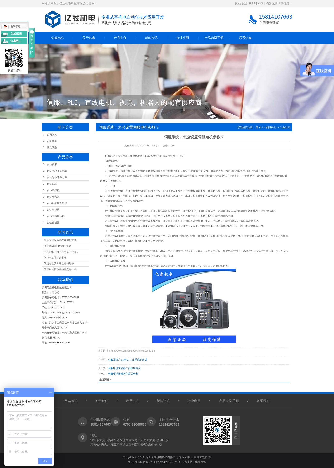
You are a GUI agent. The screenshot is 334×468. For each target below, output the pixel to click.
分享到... (15, 41)
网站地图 (241, 3)
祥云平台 (174, 461)
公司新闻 (52, 134)
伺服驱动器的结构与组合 (57, 246)
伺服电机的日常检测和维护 (59, 263)
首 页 (258, 127)
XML (260, 3)
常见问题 (52, 147)
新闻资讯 (151, 37)
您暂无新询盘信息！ (279, 3)
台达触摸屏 (53, 209)
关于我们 (101, 401)
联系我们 (263, 401)
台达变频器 (53, 196)
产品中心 (120, 37)
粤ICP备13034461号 (140, 461)
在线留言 (16, 33)
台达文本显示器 (56, 216)
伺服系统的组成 (138, 359)
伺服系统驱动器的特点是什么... (61, 269)
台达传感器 (53, 222)
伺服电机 (57, 37)
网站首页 (71, 401)
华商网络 (200, 461)
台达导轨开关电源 (57, 177)
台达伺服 (52, 164)
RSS (252, 3)
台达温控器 (53, 190)
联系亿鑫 (245, 37)
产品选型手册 (214, 37)
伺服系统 (113, 359)
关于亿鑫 (88, 37)
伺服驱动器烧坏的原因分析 (123, 373)
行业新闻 (52, 141)
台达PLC (52, 183)
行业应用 (182, 37)
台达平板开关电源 (57, 170)
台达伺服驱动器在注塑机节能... (61, 240)
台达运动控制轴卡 (57, 203)
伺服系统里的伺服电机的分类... (61, 251)
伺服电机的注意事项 (55, 257)
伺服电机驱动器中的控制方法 (124, 368)
